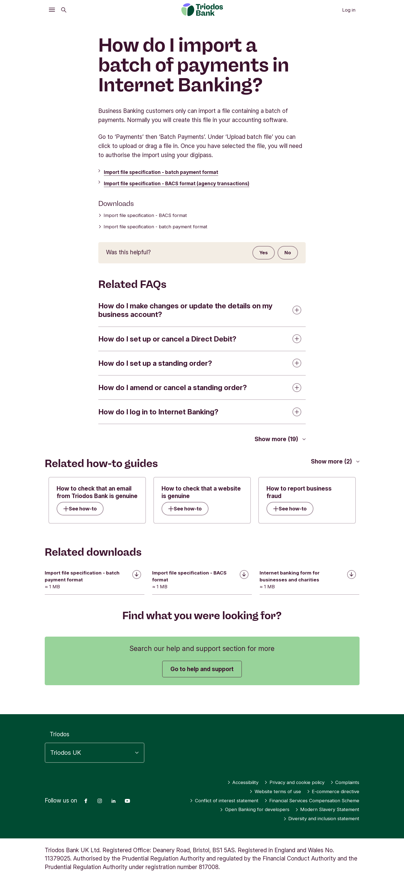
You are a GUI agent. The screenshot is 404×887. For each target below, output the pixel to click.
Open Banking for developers (237, 809)
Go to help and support (202, 673)
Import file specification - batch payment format (170, 171)
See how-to (85, 511)
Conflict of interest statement (318, 791)
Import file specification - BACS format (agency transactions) (189, 183)
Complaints (342, 773)
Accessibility (222, 773)
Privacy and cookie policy (283, 773)
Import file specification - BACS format (152, 215)
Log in (348, 10)
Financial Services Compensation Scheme (302, 800)
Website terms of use (258, 782)
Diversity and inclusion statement (313, 818)
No (286, 253)
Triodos (59, 725)
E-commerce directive (327, 782)
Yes (257, 253)
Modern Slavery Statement (322, 809)
